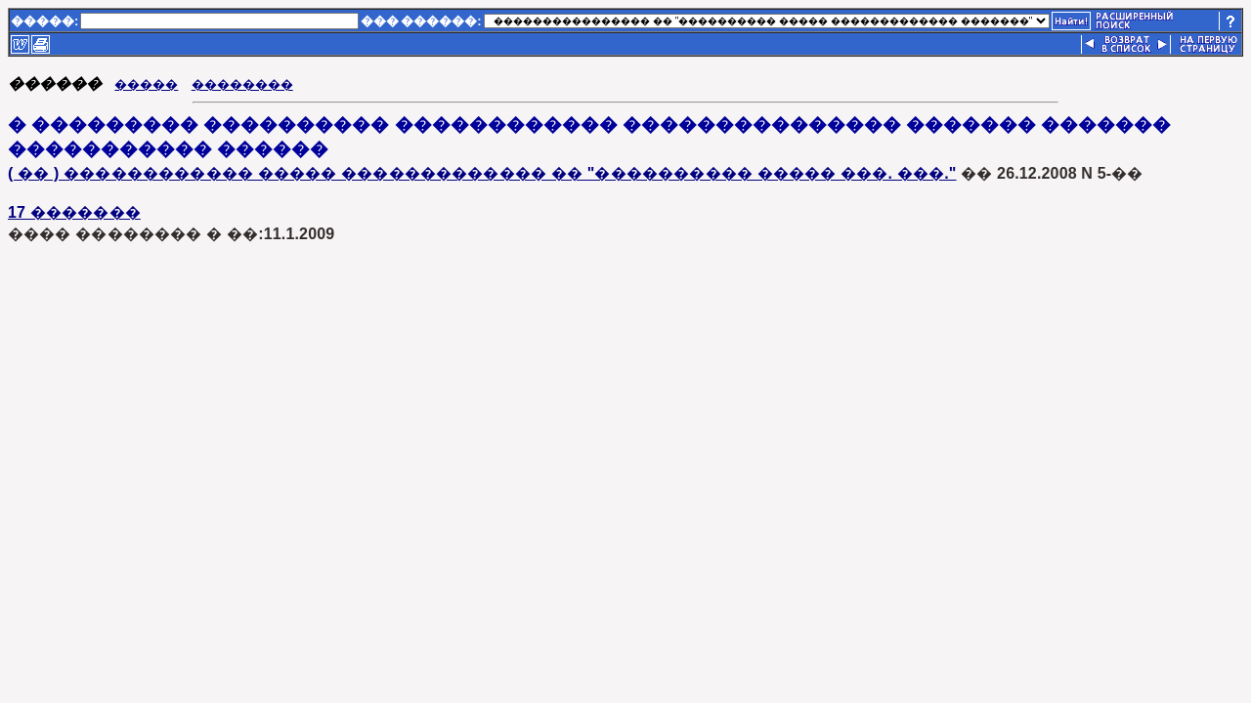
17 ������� (74, 212)
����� (146, 84)
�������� (242, 84)
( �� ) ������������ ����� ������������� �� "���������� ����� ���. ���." (482, 173)
